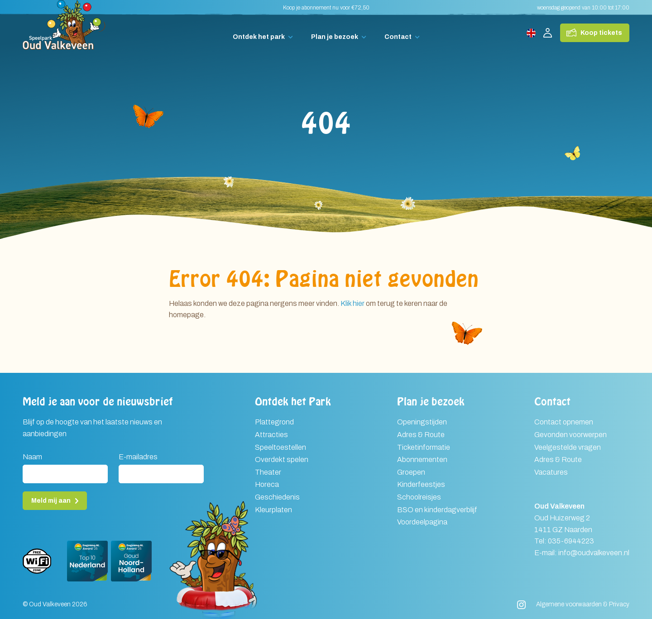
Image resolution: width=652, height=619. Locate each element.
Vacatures (551, 472)
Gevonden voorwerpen (570, 434)
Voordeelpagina (422, 522)
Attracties (271, 434)
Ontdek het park (259, 36)
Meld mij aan (51, 500)
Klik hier (352, 303)
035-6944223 (571, 541)
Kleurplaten (273, 510)
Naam (32, 457)
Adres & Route (421, 434)
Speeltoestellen (280, 447)
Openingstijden (422, 422)
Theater (268, 472)
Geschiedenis (277, 497)
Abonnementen (422, 459)
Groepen (411, 472)
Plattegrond (274, 422)
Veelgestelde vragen (567, 447)
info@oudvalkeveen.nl (593, 553)
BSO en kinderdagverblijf (437, 510)
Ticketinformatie (423, 447)
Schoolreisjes (419, 497)
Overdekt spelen (281, 459)
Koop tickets (601, 32)
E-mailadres (138, 457)
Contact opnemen (563, 422)
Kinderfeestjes (421, 484)
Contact (398, 36)
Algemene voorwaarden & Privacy (582, 604)
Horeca (267, 484)
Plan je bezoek (334, 36)
